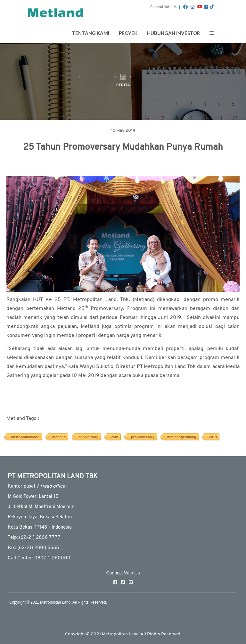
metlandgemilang (181, 437)
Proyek (128, 33)
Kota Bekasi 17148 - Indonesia (40, 527)
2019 (213, 437)
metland (59, 437)
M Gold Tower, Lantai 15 (33, 496)
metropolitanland (25, 437)
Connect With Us (163, 7)
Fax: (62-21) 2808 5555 (33, 548)
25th (115, 437)
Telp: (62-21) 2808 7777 (34, 537)
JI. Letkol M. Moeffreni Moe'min (41, 507)
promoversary (142, 437)
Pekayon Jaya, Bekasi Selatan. (40, 517)
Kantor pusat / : (37, 486)
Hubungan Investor (173, 33)
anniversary (88, 437)
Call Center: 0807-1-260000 (39, 558)
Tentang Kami (90, 33)
